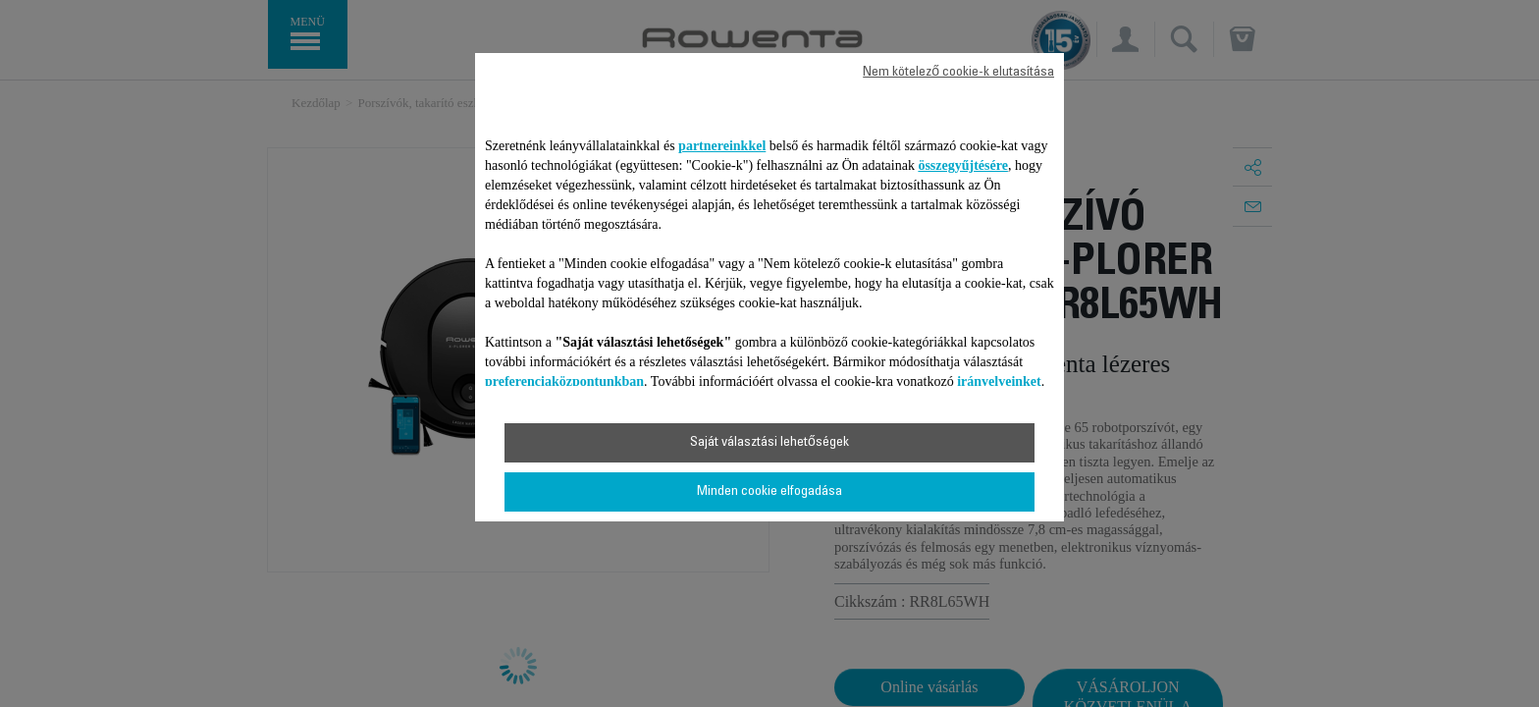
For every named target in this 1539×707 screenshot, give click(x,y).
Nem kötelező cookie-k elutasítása (958, 73)
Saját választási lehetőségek (769, 443)
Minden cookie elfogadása (769, 492)
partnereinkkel (722, 145)
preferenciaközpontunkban (564, 381)
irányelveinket (999, 381)
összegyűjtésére (963, 165)
